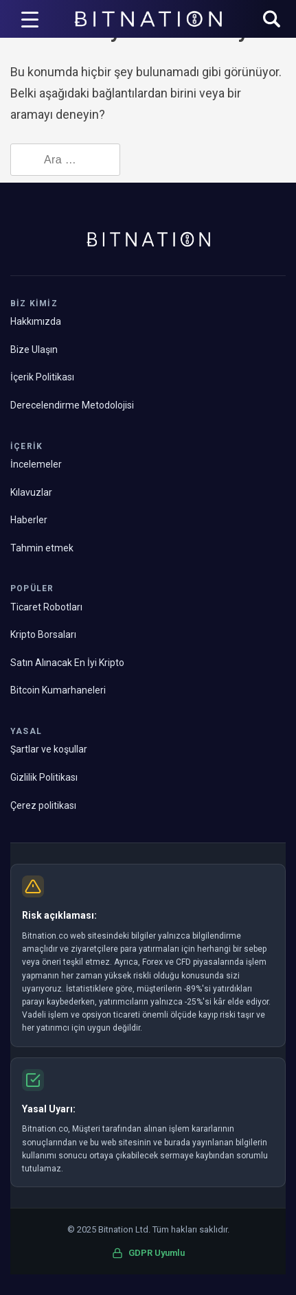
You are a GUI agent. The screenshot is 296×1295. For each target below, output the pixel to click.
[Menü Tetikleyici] (30, 19)
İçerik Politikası (42, 376)
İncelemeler (36, 464)
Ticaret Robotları (46, 606)
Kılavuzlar (31, 492)
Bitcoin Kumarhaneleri (58, 690)
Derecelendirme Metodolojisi (72, 405)
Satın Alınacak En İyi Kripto (67, 662)
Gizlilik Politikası (44, 777)
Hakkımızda (35, 321)
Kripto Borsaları (43, 634)
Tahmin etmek (41, 547)
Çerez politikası (43, 805)
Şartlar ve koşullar (48, 749)
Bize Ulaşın (34, 349)
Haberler (28, 519)
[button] (271, 20)
